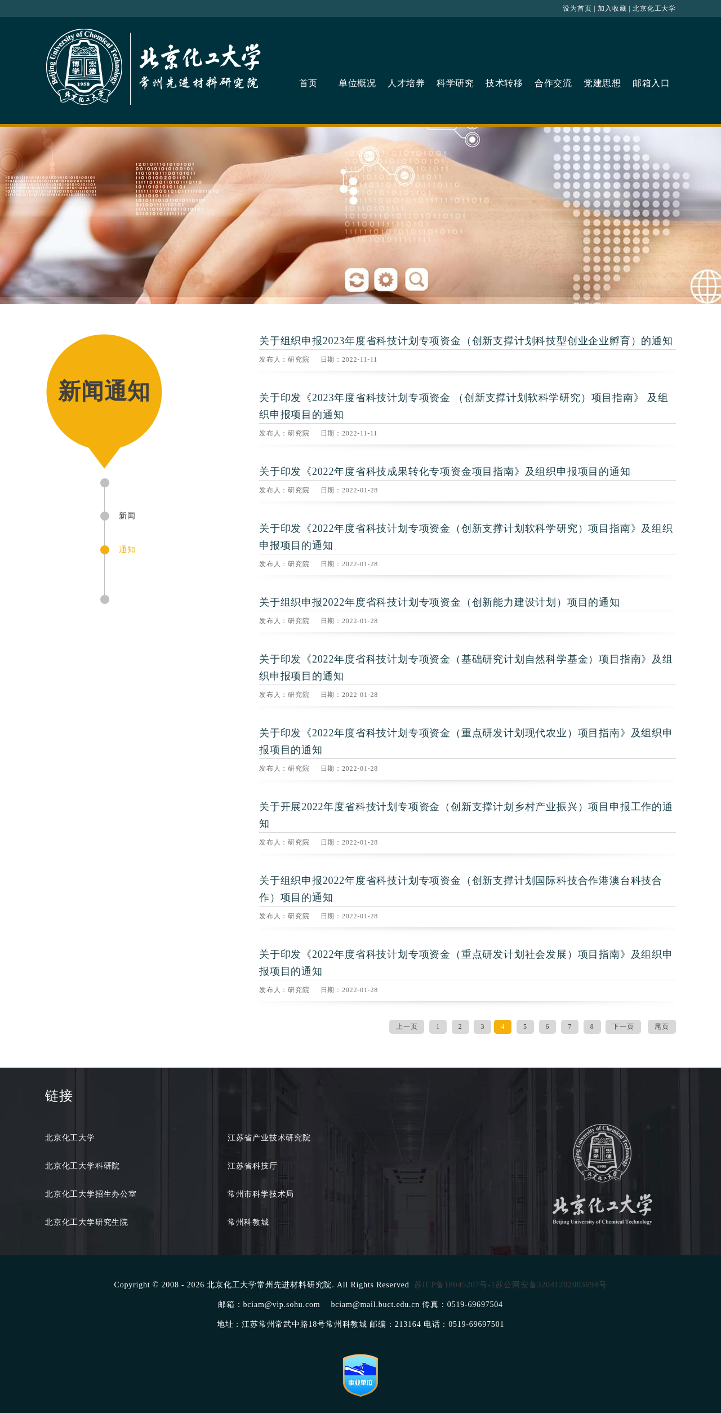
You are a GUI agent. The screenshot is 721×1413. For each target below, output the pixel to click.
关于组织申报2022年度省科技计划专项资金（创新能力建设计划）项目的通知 (439, 602)
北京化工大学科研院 (82, 1166)
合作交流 (553, 83)
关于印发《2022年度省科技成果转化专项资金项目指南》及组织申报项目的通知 (445, 471)
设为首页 (577, 8)
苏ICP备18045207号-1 (454, 1285)
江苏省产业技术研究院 (269, 1138)
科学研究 (455, 83)
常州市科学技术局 (261, 1194)
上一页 (406, 1026)
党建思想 (602, 83)
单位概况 (357, 83)
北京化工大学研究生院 (86, 1222)
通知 (127, 549)
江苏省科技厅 (253, 1166)
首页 (308, 83)
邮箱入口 (651, 83)
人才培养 (406, 83)
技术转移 (504, 83)
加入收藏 (612, 8)
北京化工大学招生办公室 (91, 1194)
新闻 (127, 516)
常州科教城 (248, 1222)
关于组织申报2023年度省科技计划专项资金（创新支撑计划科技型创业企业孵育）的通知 (466, 340)
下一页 (623, 1026)
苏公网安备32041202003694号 (551, 1285)
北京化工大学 (654, 8)
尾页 (662, 1026)
